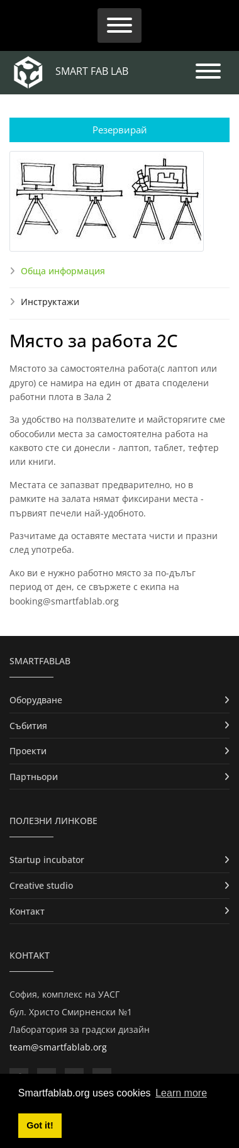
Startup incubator (46, 860)
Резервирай (119, 129)
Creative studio (41, 885)
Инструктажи (50, 302)
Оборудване (35, 700)
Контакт (27, 911)
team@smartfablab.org (58, 1047)
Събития (28, 726)
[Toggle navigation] (119, 25)
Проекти (28, 751)
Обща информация (63, 271)
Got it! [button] (39, 1125)
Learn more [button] (181, 1093)
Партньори (33, 777)
